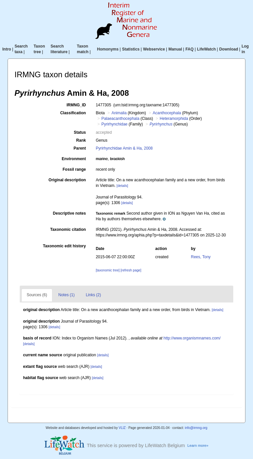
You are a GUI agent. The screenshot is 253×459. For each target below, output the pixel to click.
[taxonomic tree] (108, 270)
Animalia (118, 113)
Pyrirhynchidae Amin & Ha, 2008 (124, 148)
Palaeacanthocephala (120, 118)
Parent (79, 148)
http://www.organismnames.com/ (191, 338)
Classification (73, 113)
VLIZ (122, 428)
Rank (81, 140)
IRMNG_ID (76, 105)
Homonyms (108, 49)
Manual (175, 49)
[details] (122, 186)
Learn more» (198, 445)
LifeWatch (206, 49)
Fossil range (74, 169)
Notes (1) (66, 295)
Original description (67, 180)
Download (228, 49)
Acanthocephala (167, 113)
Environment (74, 159)
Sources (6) (37, 295)
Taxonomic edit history (64, 246)
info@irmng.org (196, 428)
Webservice (154, 49)
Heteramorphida (174, 118)
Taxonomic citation (68, 229)
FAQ (189, 49)
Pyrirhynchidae (114, 124)
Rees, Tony (201, 257)
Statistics (130, 49)
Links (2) (93, 295)
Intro (6, 49)
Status (80, 132)
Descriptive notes (69, 213)
